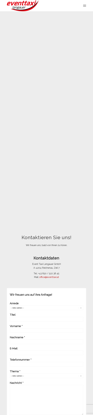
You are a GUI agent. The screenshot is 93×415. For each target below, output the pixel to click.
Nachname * (46, 340)
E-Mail (46, 351)
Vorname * (46, 329)
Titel (46, 317)
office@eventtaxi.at (49, 277)
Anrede (46, 306)
